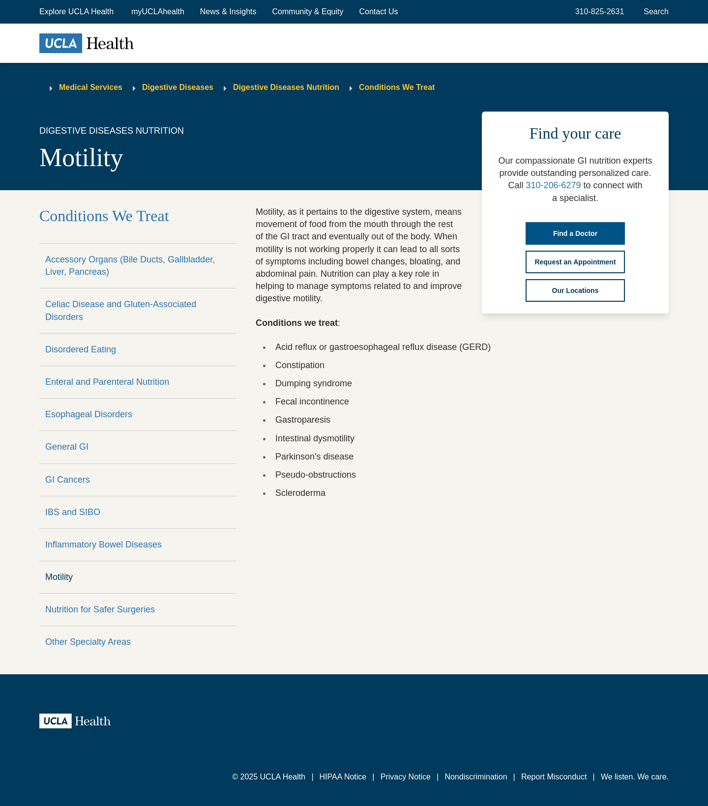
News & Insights (228, 11)
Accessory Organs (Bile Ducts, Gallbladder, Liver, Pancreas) (130, 266)
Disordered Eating (80, 349)
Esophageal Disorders (88, 414)
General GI (66, 447)
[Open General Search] (654, 12)
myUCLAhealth (157, 11)
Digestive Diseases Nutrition (286, 87)
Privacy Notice (406, 777)
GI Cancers (67, 480)
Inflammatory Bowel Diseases (103, 544)
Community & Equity (308, 11)
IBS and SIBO (72, 512)
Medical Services (90, 87)
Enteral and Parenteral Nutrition (107, 382)
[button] (77, 12)
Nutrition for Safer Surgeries (100, 609)
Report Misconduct (554, 777)
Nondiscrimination (475, 777)
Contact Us (378, 11)
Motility (59, 577)
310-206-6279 (553, 185)
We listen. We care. (635, 777)
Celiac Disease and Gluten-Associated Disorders (120, 310)
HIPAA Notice (343, 777)
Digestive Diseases (177, 87)
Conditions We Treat (397, 87)
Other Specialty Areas (88, 642)
